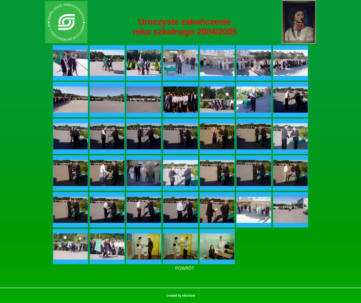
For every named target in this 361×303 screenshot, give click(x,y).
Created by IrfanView (180, 295)
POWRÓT (184, 268)
